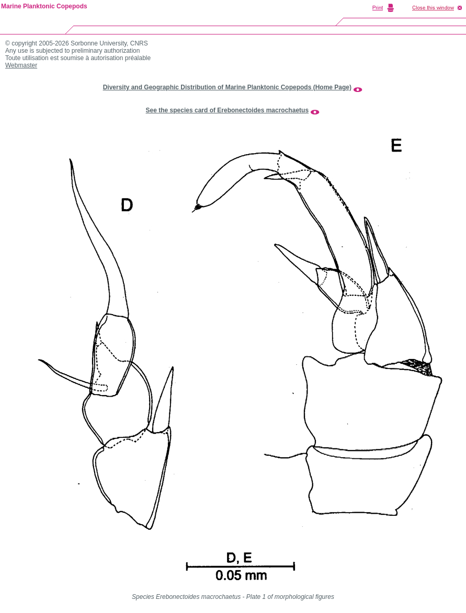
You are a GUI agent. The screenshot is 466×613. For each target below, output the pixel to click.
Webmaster (21, 65)
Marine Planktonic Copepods (44, 6)
